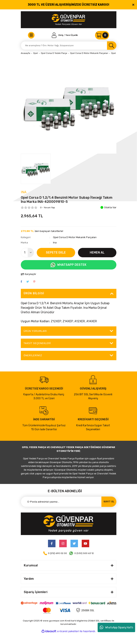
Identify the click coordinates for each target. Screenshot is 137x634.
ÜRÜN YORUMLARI (35, 331)
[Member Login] (58, 35)
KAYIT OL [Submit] (109, 501)
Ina (23, 192)
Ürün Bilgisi (34, 293)
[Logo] (68, 19)
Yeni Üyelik (71, 35)
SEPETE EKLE (56, 252)
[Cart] (102, 35)
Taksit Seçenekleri (37, 343)
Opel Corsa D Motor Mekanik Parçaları (75, 237)
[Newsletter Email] (68, 502)
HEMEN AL (97, 252)
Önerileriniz (33, 355)
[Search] (68, 45)
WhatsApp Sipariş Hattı (116, 627)
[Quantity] (27, 252)
